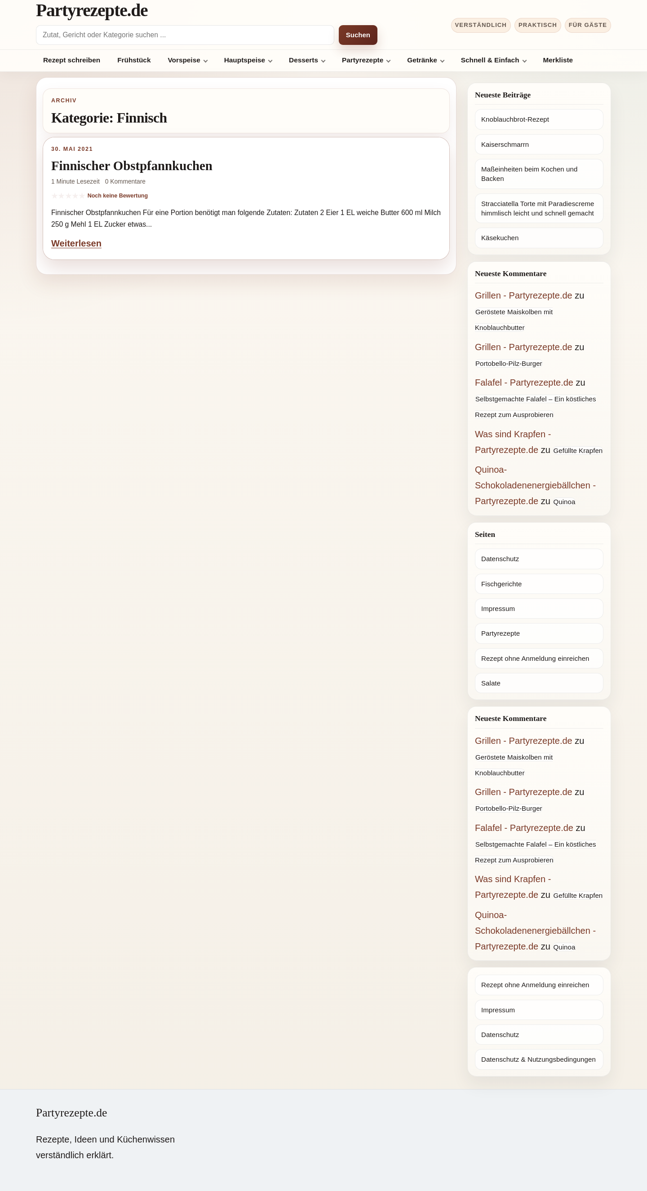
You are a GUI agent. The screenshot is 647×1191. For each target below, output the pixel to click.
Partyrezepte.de (91, 10)
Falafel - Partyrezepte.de (524, 382)
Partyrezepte (362, 60)
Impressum (498, 608)
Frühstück (134, 60)
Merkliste (558, 60)
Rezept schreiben (71, 60)
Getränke (422, 60)
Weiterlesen (76, 243)
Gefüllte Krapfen (578, 450)
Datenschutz (500, 559)
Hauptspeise (244, 60)
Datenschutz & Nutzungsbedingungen (538, 1059)
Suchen (358, 35)
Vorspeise (184, 60)
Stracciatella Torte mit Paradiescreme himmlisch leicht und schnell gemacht (537, 208)
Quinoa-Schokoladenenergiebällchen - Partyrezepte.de (535, 485)
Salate (491, 683)
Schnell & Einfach (490, 60)
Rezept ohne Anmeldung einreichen (535, 658)
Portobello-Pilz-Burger (508, 363)
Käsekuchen (499, 238)
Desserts (303, 60)
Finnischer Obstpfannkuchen (132, 165)
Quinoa (564, 501)
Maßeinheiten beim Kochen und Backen (529, 173)
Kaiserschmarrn (505, 144)
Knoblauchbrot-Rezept (515, 119)
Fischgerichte (501, 584)
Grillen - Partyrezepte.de (523, 295)
